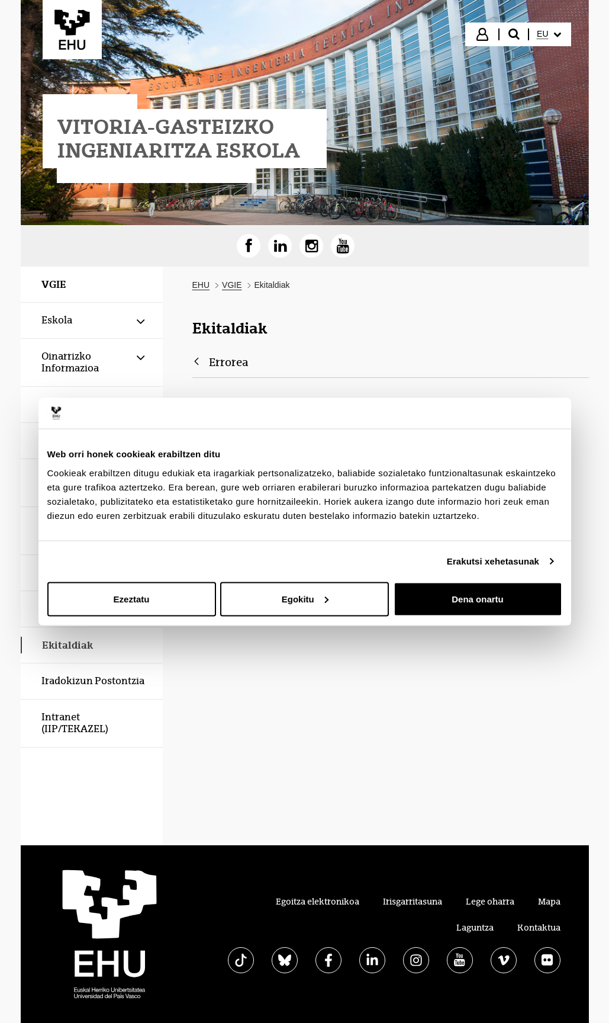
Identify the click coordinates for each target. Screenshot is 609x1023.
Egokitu (305, 599)
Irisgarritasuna (412, 901)
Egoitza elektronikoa (317, 901)
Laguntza (475, 927)
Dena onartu (478, 599)
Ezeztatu (132, 599)
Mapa (549, 901)
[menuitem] (548, 34)
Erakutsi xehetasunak (493, 561)
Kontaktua (538, 927)
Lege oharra (490, 901)
